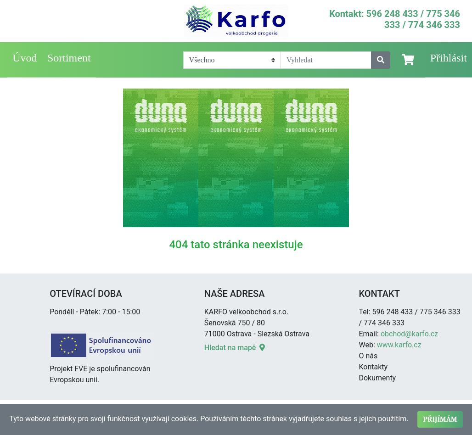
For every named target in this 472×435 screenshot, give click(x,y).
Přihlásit (448, 58)
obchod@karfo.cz (409, 333)
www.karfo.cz (399, 344)
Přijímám (440, 419)
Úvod (24, 58)
